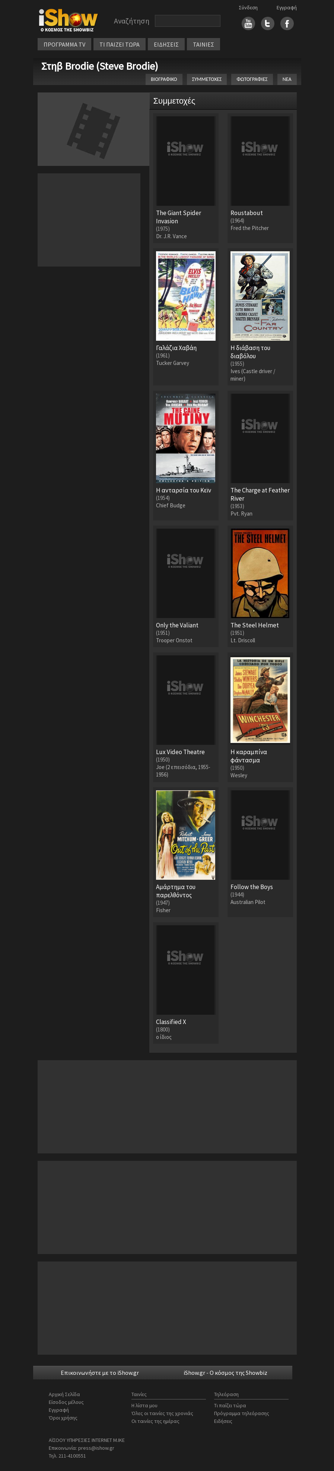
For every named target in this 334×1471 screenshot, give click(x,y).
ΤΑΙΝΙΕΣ (203, 44)
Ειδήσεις (223, 1421)
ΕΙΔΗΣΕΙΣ (166, 44)
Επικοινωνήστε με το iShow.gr (100, 1372)
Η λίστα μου (144, 1405)
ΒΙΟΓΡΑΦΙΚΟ (164, 79)
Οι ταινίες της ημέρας (155, 1421)
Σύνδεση (248, 7)
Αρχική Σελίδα (64, 1394)
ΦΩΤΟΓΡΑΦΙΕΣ (251, 79)
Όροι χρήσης (63, 1417)
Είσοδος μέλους (66, 1402)
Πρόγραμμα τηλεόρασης (241, 1413)
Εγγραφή (287, 7)
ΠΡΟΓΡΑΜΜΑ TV (64, 44)
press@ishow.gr (96, 1448)
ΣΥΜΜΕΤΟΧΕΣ (207, 79)
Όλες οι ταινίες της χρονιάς (162, 1413)
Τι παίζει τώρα (230, 1405)
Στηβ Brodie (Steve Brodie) (99, 66)
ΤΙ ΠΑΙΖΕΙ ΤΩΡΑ (119, 44)
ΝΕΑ (287, 79)
